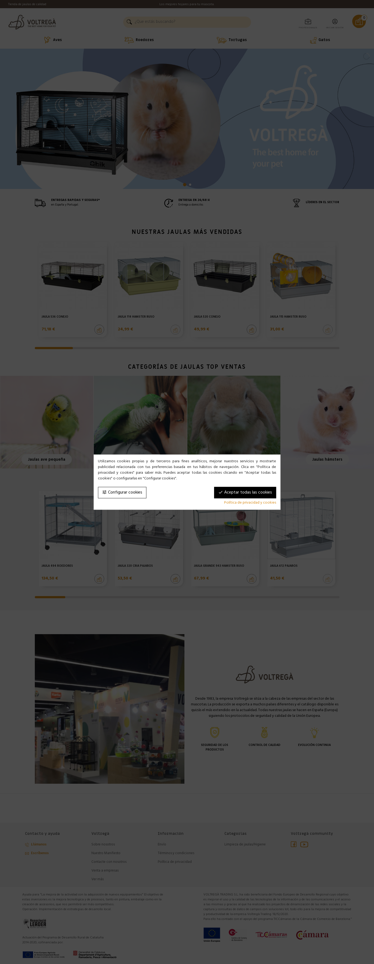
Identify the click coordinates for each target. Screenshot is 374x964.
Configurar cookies (122, 492)
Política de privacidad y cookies (250, 503)
